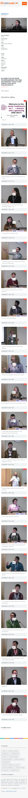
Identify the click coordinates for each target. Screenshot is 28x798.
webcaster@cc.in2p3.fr (11, 791)
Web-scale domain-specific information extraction (14, 148)
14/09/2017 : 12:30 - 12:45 (8, 294)
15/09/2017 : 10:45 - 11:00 (8, 549)
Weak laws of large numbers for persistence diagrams (12, 347)
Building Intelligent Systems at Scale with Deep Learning (13, 488)
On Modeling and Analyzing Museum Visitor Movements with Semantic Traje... (12, 432)
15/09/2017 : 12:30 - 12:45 (8, 634)
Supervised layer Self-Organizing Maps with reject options (13, 573)
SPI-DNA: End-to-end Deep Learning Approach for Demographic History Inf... (14, 545)
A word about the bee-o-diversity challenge (12, 715)
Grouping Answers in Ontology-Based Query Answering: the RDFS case (12, 205)
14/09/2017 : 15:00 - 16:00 (8, 379)
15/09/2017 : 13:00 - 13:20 (8, 691)
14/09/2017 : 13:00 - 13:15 (8, 351)
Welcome (4, 120)
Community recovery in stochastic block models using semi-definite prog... (13, 262)
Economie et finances (13, 751)
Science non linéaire (7, 759)
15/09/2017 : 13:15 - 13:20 (8, 719)
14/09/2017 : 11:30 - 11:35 (8, 181)
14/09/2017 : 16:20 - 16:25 (8, 464)
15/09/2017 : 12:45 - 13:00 (8, 662)
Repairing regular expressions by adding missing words (13, 177)
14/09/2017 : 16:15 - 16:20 (8, 436)
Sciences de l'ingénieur (7, 767)
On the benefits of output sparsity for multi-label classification (13, 602)
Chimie (3, 751)
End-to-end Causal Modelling (9, 318)
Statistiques (5, 770)
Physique (4, 756)
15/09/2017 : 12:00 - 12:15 (8, 577)
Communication (15, 770)
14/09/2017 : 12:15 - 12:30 (8, 266)
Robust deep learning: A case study (10, 516)
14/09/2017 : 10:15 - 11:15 (8, 152)
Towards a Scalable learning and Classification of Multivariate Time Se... (13, 460)
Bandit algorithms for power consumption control (14, 403)
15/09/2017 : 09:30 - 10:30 (8, 492)
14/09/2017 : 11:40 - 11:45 (8, 237)
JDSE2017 (5, 14)
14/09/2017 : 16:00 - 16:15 (8, 407)
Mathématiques (15, 753)
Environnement (5, 762)
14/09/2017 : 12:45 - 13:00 (8, 322)
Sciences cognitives (19, 759)
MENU (24, 3)
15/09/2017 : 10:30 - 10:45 (8, 521)
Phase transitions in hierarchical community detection (12, 290)
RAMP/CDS (4, 686)
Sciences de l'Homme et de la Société (10, 765)
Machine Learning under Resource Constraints (13, 375)
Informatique (5, 753)
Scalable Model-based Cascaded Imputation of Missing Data (13, 630)
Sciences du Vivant (20, 767)
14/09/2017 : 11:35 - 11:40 (8, 209)
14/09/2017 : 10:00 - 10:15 (8, 124)
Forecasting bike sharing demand (10, 233)
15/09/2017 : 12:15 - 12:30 (8, 606)
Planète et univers (13, 756)
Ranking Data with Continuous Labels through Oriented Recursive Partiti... (13, 658)
